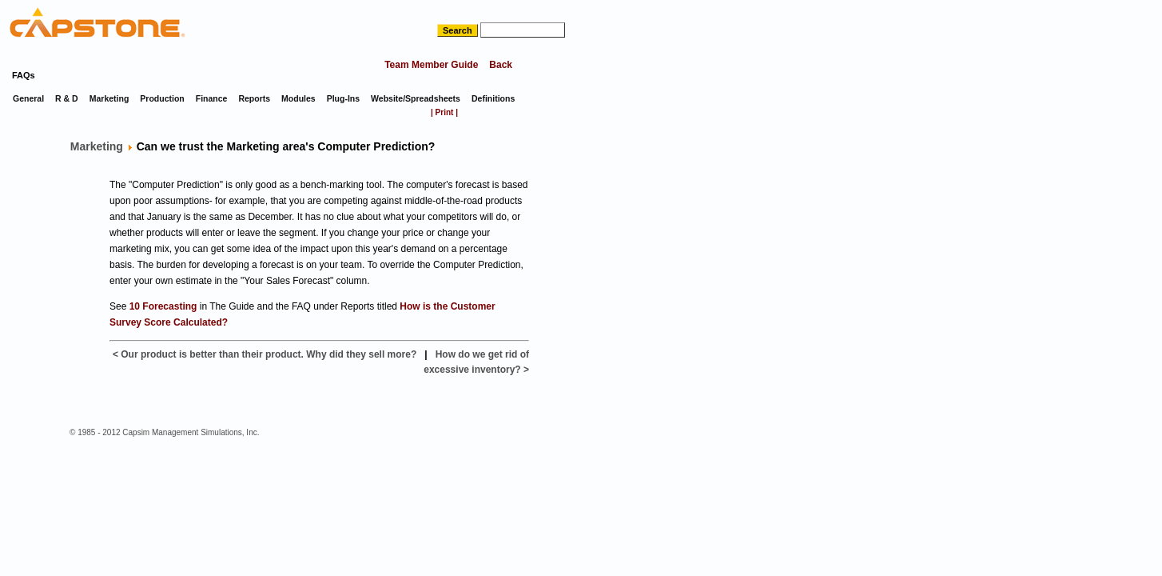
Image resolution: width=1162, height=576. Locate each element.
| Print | (444, 112)
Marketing (96, 146)
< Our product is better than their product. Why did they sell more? (264, 354)
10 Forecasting (163, 306)
